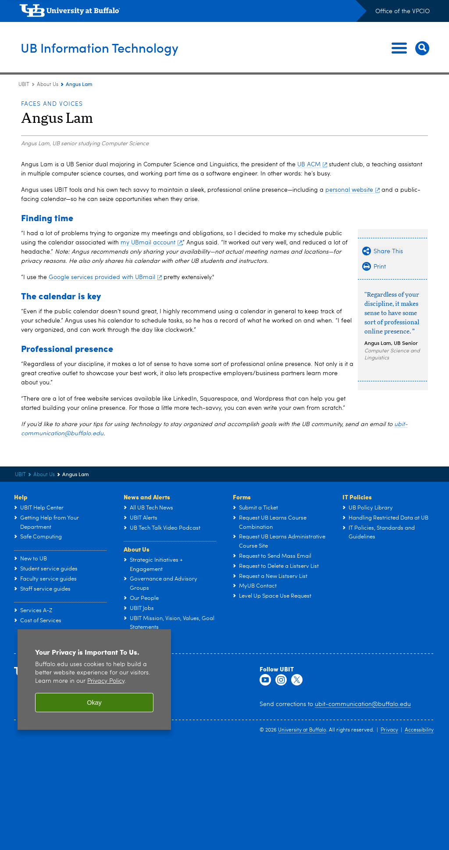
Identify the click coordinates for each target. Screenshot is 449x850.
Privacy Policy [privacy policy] (106, 681)
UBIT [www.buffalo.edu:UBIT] (23, 84)
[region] (94, 679)
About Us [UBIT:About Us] (47, 84)
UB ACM (312, 164)
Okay (94, 702)
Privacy (389, 730)
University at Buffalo (302, 730)
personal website (352, 190)
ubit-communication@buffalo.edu (363, 704)
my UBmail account (151, 243)
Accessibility (419, 730)
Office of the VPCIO (402, 11)
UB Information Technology (117, 47)
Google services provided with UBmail (105, 277)
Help (21, 496)
